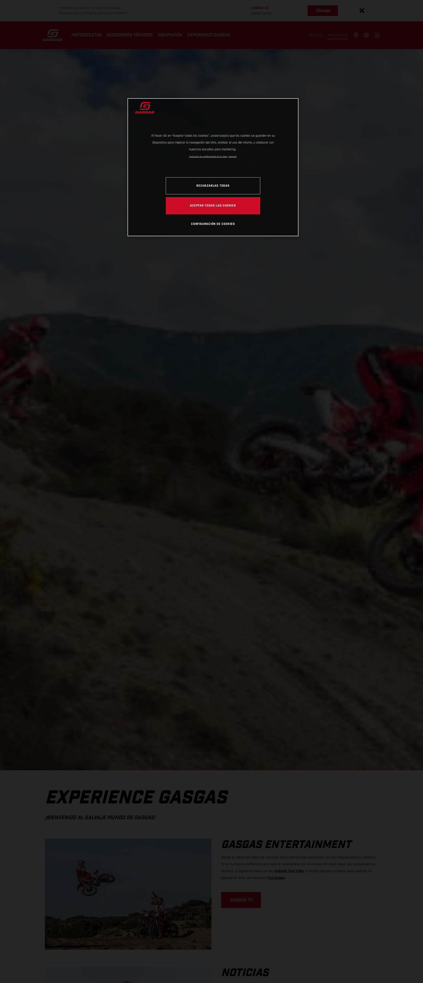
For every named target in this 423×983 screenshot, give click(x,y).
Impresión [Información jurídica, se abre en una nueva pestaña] (232, 156)
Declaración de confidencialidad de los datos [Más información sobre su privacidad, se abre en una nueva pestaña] (208, 156)
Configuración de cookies (213, 224)
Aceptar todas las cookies (213, 205)
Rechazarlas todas (212, 185)
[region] (213, 167)
